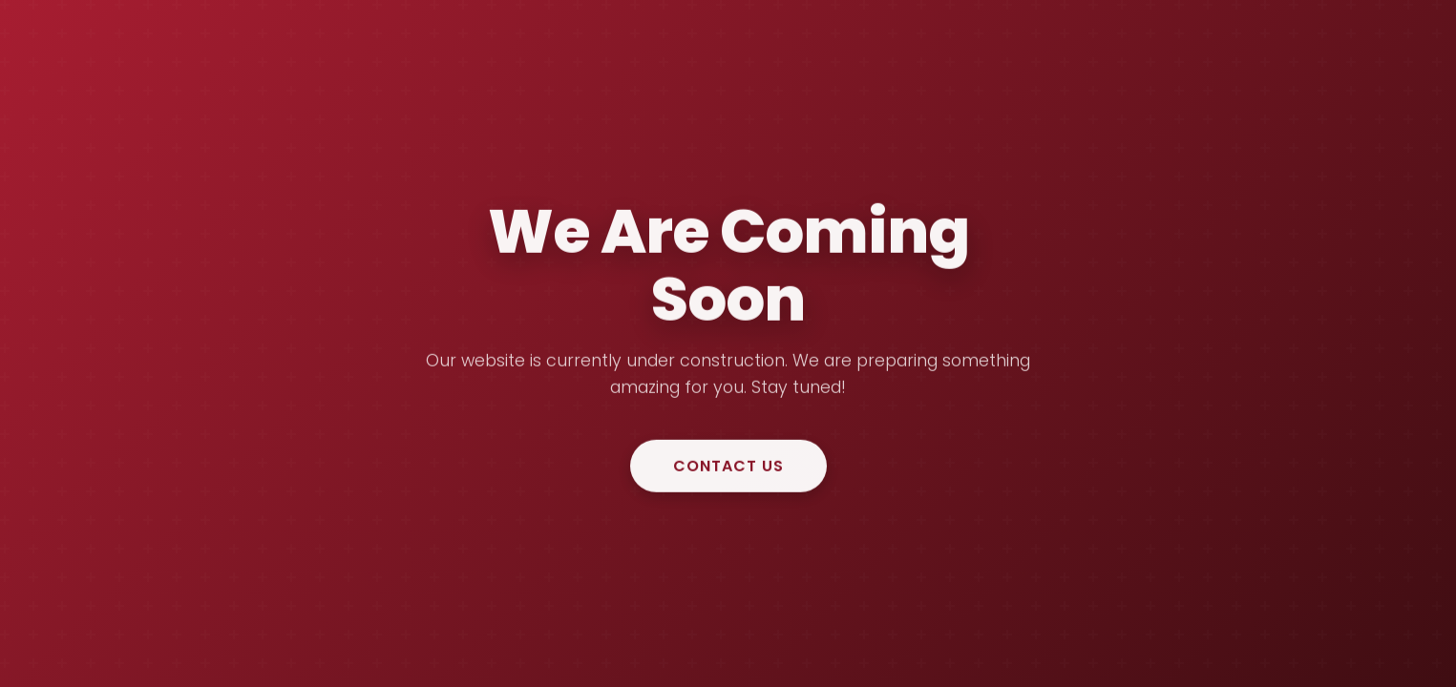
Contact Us (728, 466)
